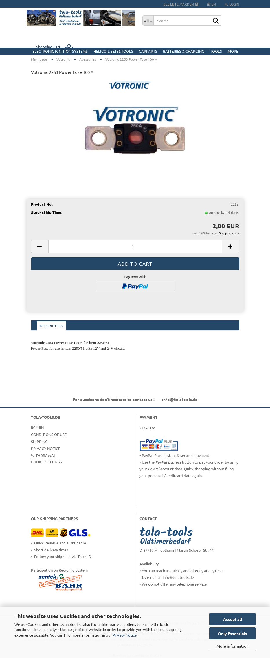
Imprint (38, 427)
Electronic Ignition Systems (60, 51)
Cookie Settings (46, 461)
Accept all (232, 619)
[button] (39, 246)
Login (232, 4)
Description (51, 325)
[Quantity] (135, 246)
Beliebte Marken (180, 4)
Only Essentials (232, 633)
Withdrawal (43, 455)
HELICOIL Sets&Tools (113, 51)
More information (232, 645)
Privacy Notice (125, 635)
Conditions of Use (49, 434)
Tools (216, 51)
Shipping (39, 441)
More (233, 51)
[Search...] (147, 20)
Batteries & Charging (183, 51)
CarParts (148, 51)
